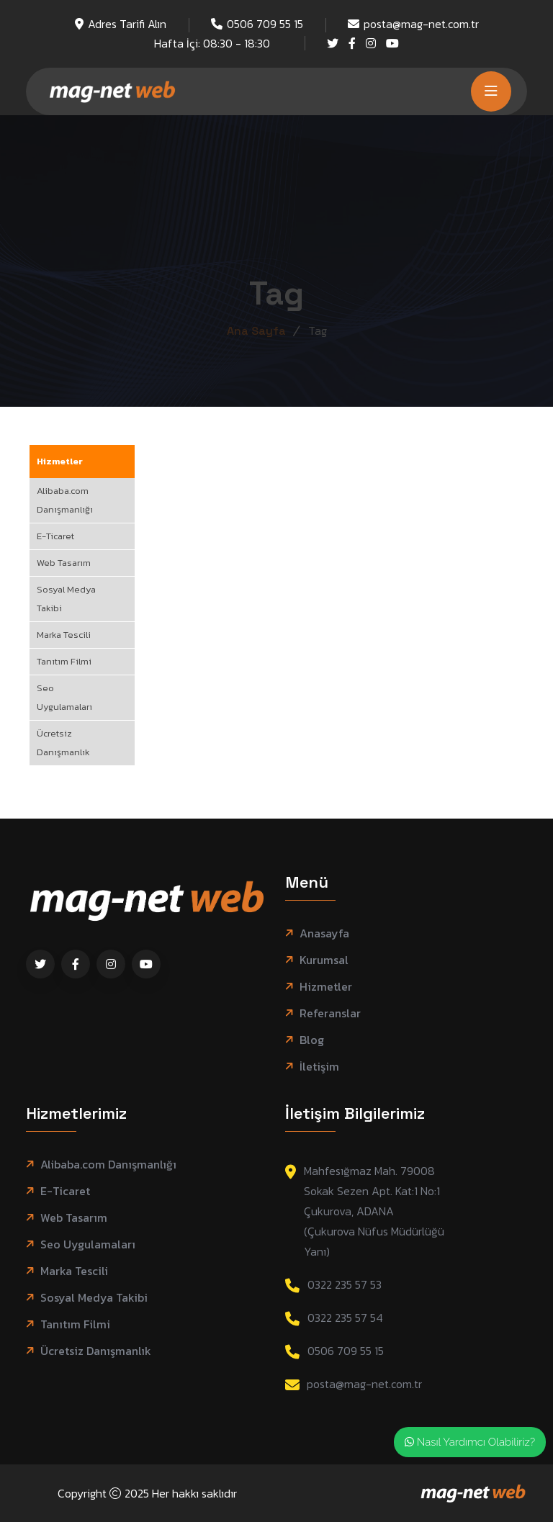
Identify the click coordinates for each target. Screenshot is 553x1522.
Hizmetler (60, 461)
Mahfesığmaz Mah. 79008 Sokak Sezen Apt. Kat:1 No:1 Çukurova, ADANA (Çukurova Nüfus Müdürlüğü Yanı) (374, 1211)
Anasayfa (324, 933)
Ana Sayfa (256, 330)
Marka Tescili (64, 634)
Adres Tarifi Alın (127, 23)
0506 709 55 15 (265, 23)
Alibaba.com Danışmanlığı (65, 500)
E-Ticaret (55, 536)
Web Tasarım (64, 562)
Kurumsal (324, 960)
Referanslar (330, 1013)
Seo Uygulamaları (64, 697)
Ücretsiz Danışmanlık (63, 742)
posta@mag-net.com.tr (421, 23)
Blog (312, 1040)
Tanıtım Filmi (64, 661)
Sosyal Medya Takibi (66, 598)
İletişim (319, 1066)
